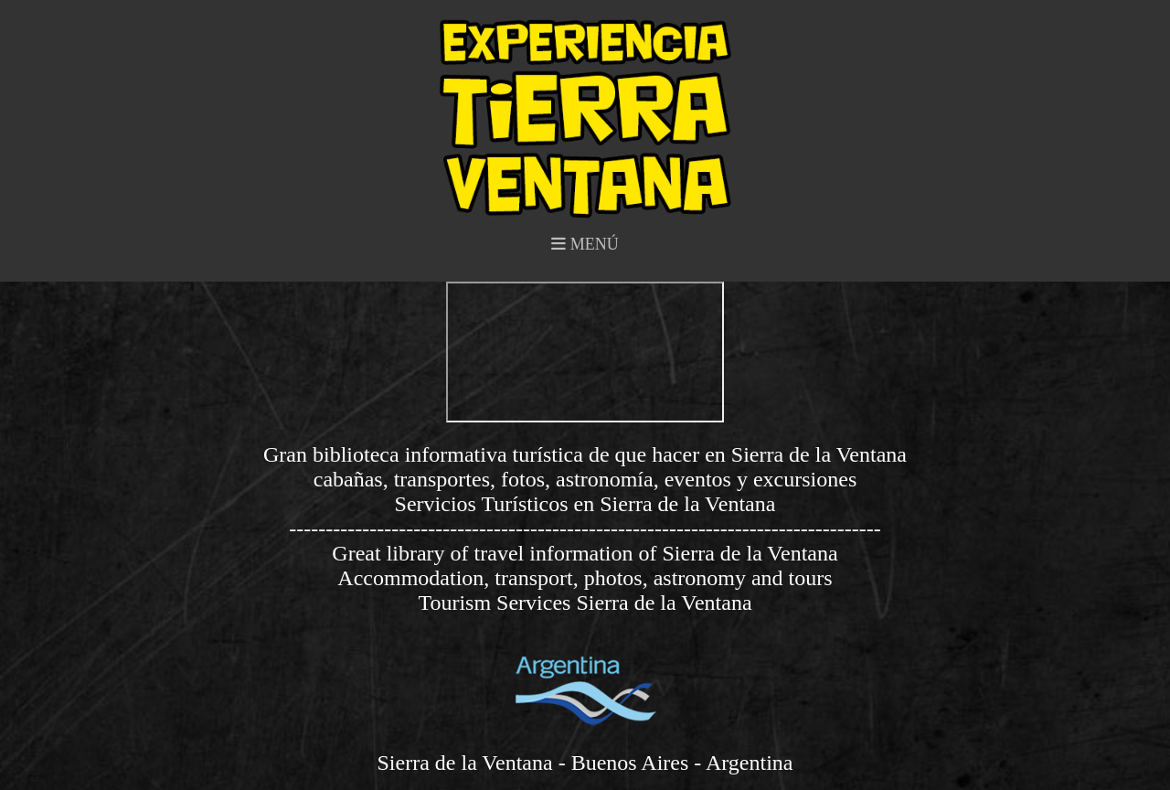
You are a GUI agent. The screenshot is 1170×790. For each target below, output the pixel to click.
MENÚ (585, 244)
